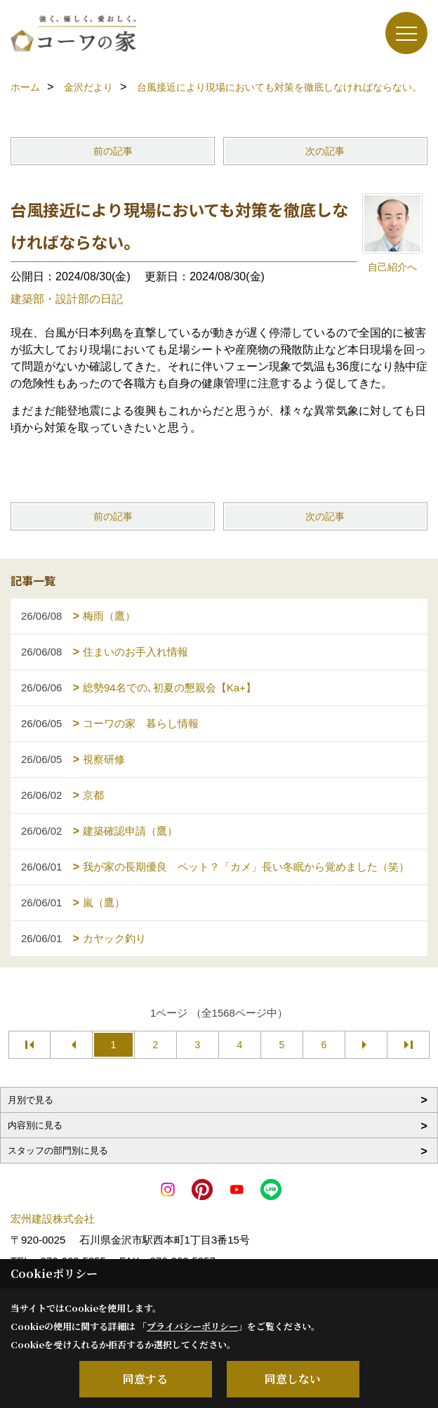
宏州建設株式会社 (53, 1219)
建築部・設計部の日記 (67, 299)
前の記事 (113, 151)
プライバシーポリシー (192, 1326)
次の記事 (325, 151)
